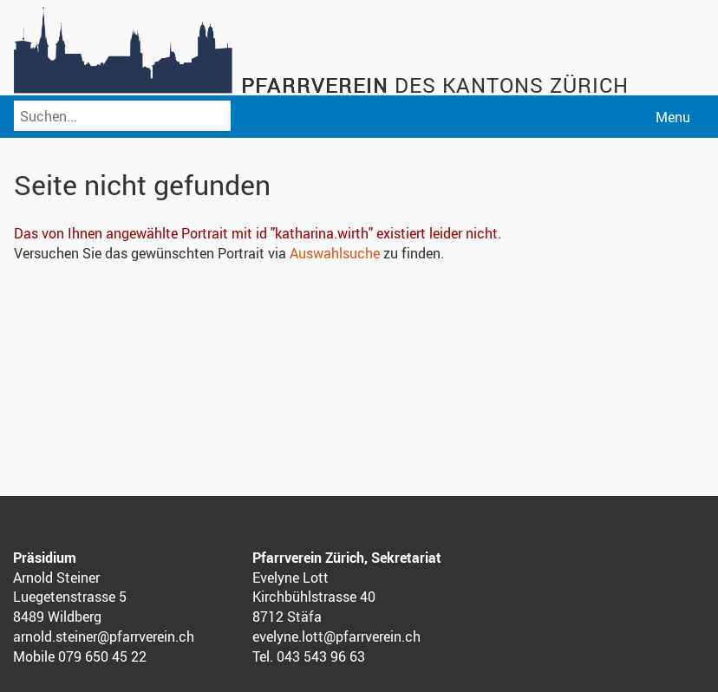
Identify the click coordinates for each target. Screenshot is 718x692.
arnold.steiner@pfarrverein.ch (103, 636)
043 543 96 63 (321, 656)
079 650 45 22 (102, 656)
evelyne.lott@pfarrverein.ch (336, 636)
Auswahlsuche (335, 253)
